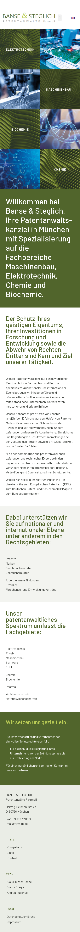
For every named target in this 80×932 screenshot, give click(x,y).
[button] (60, 17)
